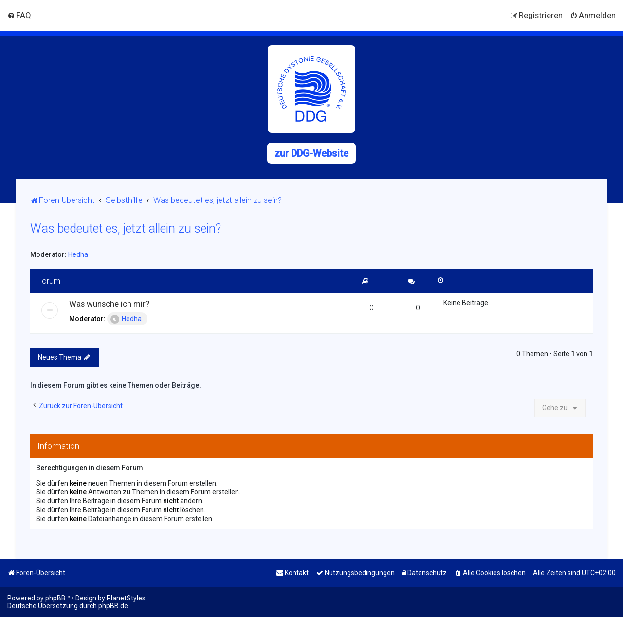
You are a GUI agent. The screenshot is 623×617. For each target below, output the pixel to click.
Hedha (78, 254)
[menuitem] (19, 15)
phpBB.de (113, 606)
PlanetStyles (126, 598)
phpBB (55, 598)
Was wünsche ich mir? (109, 303)
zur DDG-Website (311, 153)
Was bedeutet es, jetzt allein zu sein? (125, 228)
